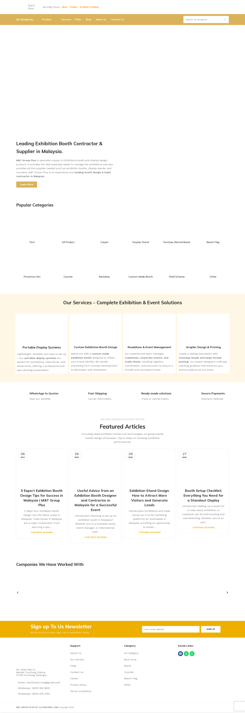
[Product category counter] (68, 265)
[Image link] (28, 653)
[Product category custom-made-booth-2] (140, 265)
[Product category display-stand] (140, 230)
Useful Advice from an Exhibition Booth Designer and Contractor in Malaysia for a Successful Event (95, 500)
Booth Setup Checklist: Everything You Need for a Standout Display (203, 495)
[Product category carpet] (104, 230)
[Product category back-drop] (104, 265)
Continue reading (42, 532)
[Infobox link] (37, 397)
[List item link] (95, 653)
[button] (17, 592)
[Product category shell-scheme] (177, 265)
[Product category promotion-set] (32, 265)
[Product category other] (213, 265)
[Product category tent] (32, 230)
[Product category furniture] (177, 230)
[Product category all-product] (68, 230)
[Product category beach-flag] (213, 230)
